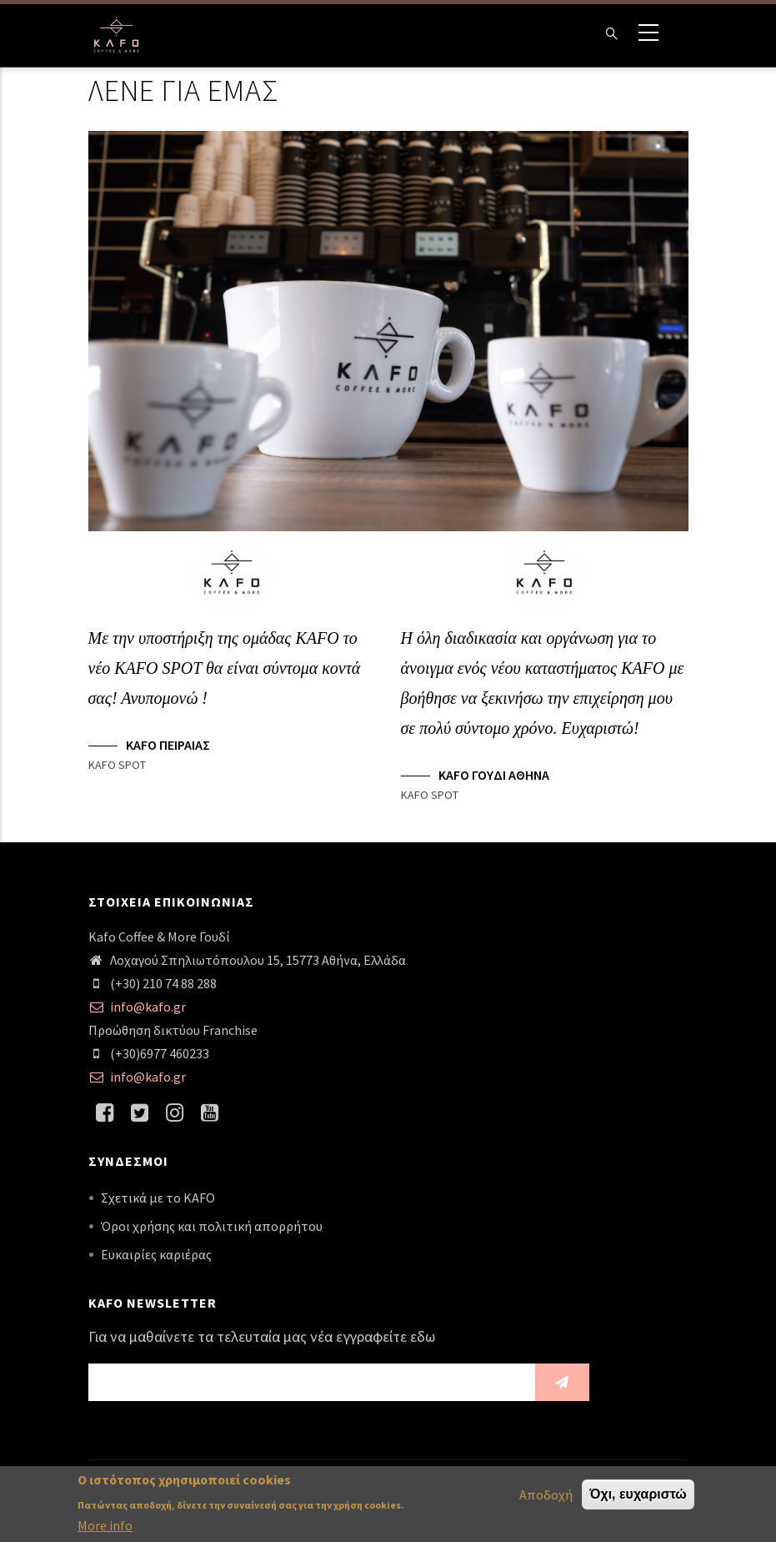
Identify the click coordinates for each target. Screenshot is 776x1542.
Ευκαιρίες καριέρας (156, 1254)
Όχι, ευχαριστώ (638, 1496)
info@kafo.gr (137, 1006)
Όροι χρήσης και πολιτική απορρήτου (212, 1226)
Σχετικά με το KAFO (158, 1197)
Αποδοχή (546, 1497)
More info (105, 1528)
